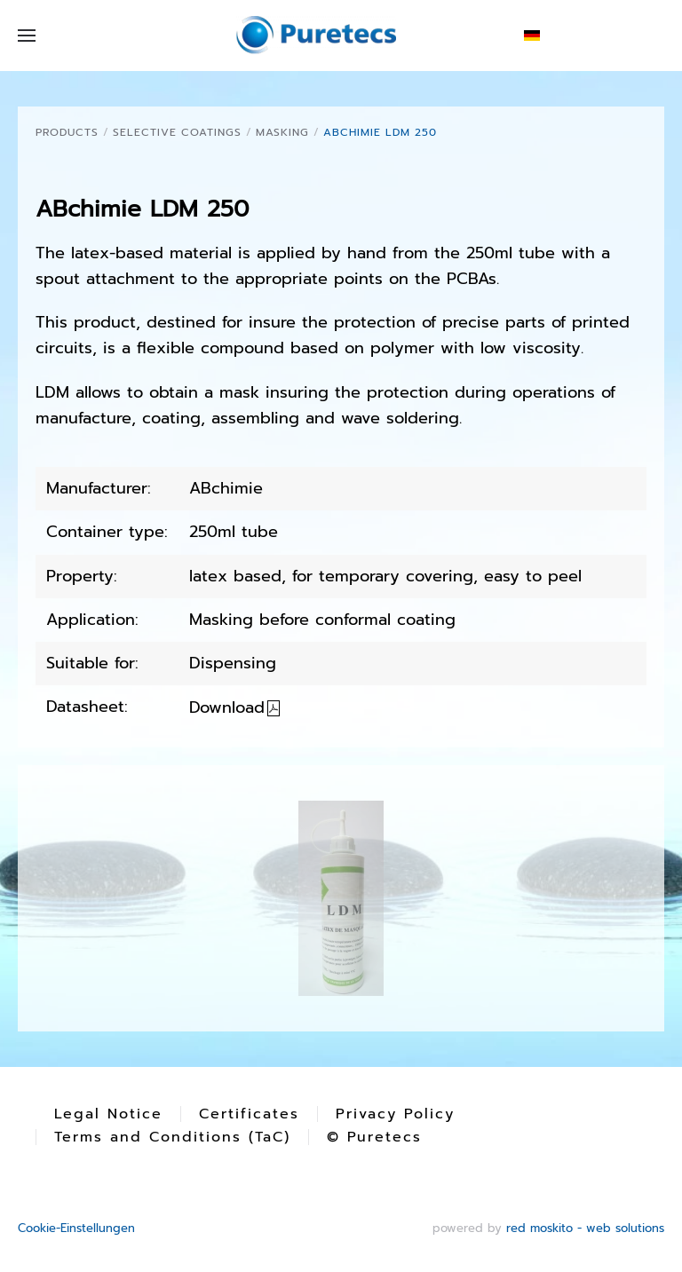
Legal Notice (108, 1114)
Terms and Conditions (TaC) (172, 1137)
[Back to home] (316, 35)
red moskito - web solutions (585, 1228)
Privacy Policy (395, 1114)
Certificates (249, 1114)
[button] (27, 35)
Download (235, 708)
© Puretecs (374, 1137)
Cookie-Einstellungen (76, 1228)
